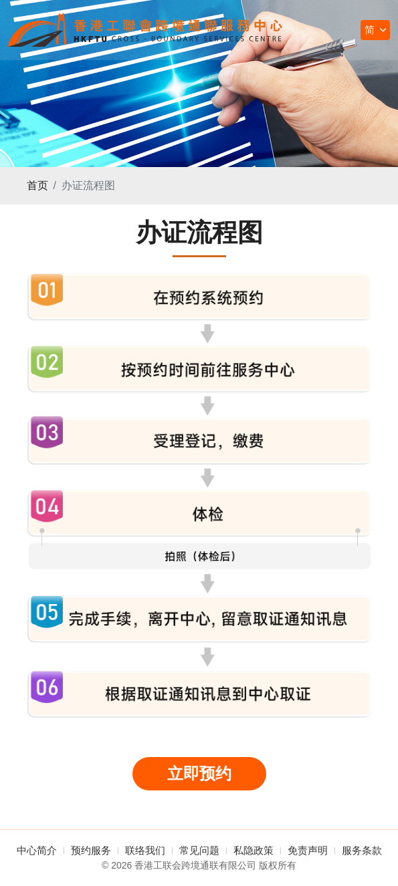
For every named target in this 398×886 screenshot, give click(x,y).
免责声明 (308, 850)
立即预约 (199, 773)
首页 (37, 185)
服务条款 (362, 850)
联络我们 (145, 850)
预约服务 (91, 850)
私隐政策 (253, 850)
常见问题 (199, 850)
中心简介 (37, 850)
